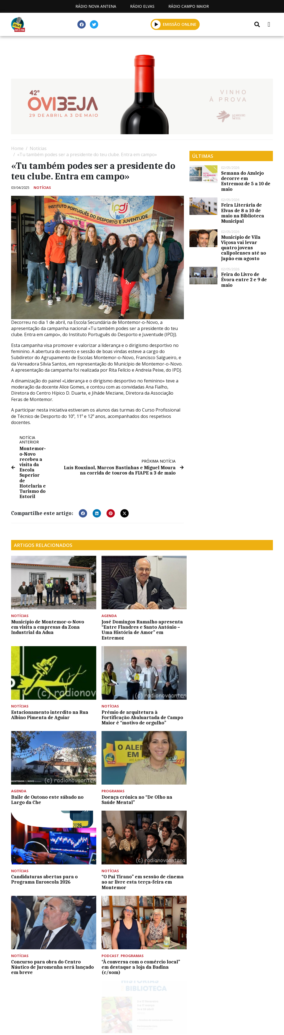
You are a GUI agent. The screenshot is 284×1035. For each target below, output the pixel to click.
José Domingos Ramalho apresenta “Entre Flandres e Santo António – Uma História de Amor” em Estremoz (140, 629)
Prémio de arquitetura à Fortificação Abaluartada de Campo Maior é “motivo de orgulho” (52, 715)
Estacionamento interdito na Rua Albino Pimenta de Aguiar (228, 623)
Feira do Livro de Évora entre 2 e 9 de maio (244, 280)
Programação (102, 1000)
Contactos (146, 1000)
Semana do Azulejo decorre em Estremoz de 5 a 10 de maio (245, 181)
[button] (156, 24)
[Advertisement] (142, 947)
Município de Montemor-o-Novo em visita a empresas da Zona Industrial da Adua (47, 626)
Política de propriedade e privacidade (214, 1000)
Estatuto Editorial (50, 1000)
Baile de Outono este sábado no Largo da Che (136, 712)
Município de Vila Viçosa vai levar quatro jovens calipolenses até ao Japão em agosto (243, 247)
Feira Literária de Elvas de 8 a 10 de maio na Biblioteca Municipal (242, 213)
